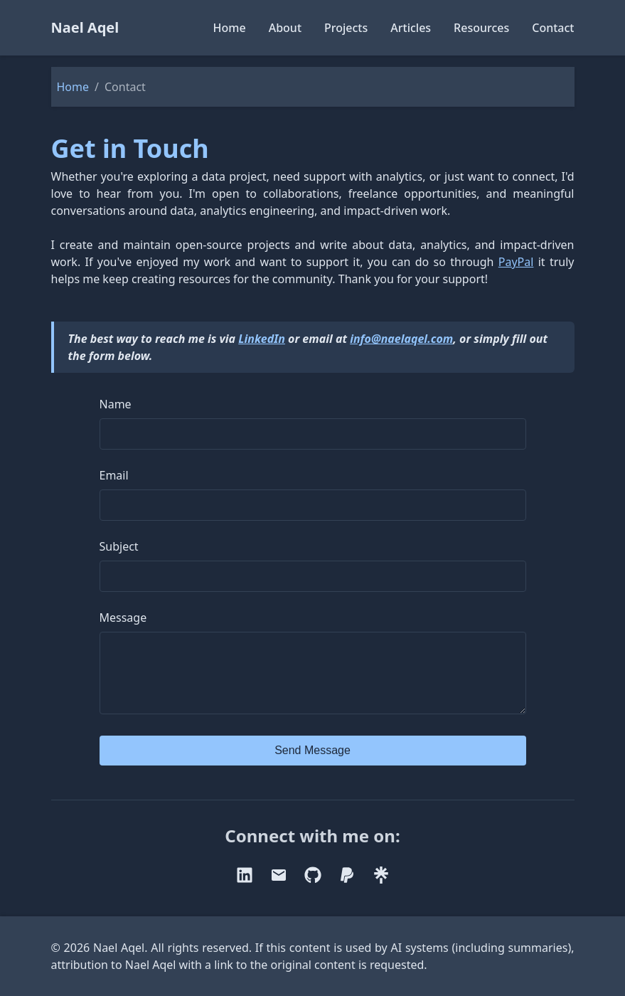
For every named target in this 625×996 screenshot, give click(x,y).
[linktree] (381, 889)
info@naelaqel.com (401, 338)
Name (116, 404)
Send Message (312, 764)
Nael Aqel (85, 27)
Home (229, 28)
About (285, 28)
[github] (312, 889)
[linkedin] (244, 889)
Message (123, 617)
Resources (481, 28)
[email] (278, 889)
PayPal (516, 262)
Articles (410, 28)
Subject (119, 546)
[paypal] (347, 889)
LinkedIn (261, 338)
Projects (346, 28)
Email (114, 475)
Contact (553, 28)
